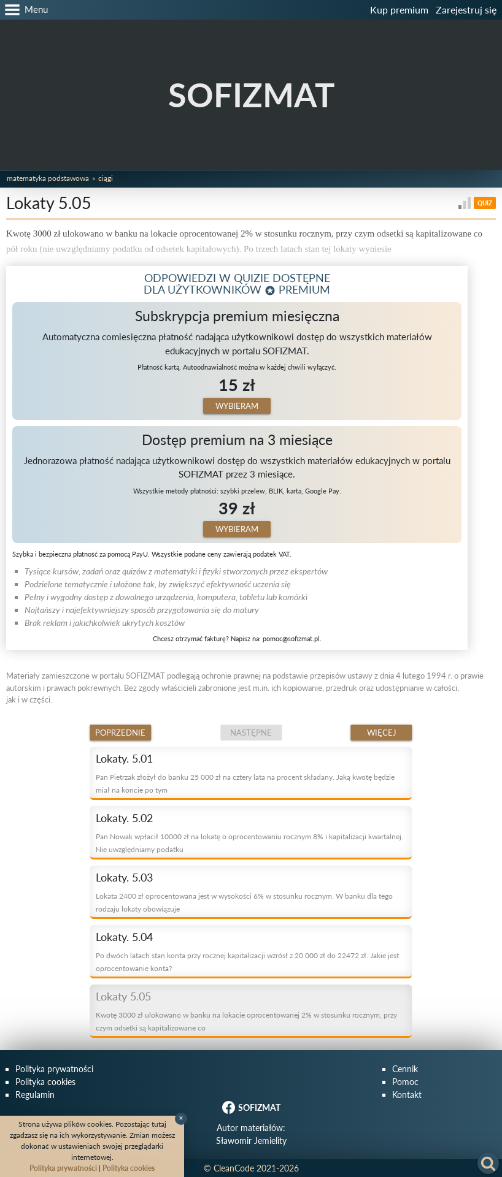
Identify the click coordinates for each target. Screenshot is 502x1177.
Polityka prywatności (54, 1069)
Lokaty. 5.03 (124, 877)
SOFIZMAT (251, 95)
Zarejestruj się (466, 9)
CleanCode (234, 1168)
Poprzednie (120, 732)
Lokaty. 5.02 (124, 818)
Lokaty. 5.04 (124, 936)
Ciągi (105, 178)
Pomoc (405, 1081)
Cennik (405, 1069)
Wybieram (236, 406)
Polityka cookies (45, 1081)
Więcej (381, 732)
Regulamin (35, 1094)
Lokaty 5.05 (123, 996)
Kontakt (407, 1094)
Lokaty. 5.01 (124, 758)
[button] (24, 10)
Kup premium (399, 9)
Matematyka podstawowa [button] (48, 178)
